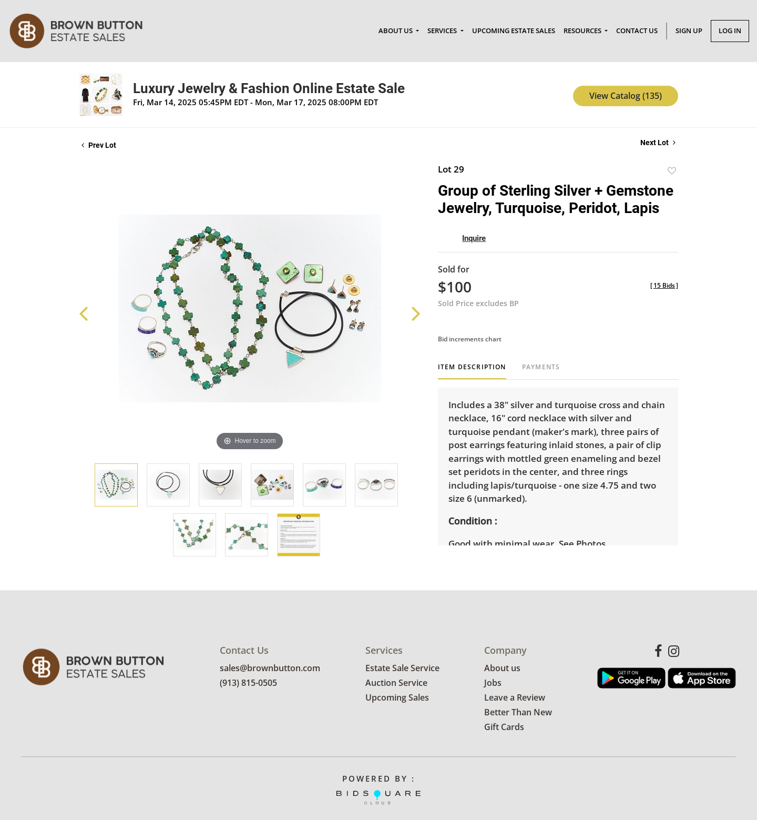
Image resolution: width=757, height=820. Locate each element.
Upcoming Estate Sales (513, 30)
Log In (730, 30)
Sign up (689, 30)
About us (502, 668)
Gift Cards (504, 727)
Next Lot (658, 142)
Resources (583, 30)
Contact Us (637, 30)
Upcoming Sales (397, 698)
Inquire (474, 238)
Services (442, 30)
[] (664, 285)
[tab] (472, 371)
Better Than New (518, 712)
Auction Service (396, 683)
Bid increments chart (470, 339)
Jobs (493, 683)
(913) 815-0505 (248, 683)
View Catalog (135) (625, 96)
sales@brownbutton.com (270, 668)
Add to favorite (672, 171)
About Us (396, 30)
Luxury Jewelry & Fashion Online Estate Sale (269, 88)
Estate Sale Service (402, 668)
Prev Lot (98, 145)
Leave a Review (514, 698)
